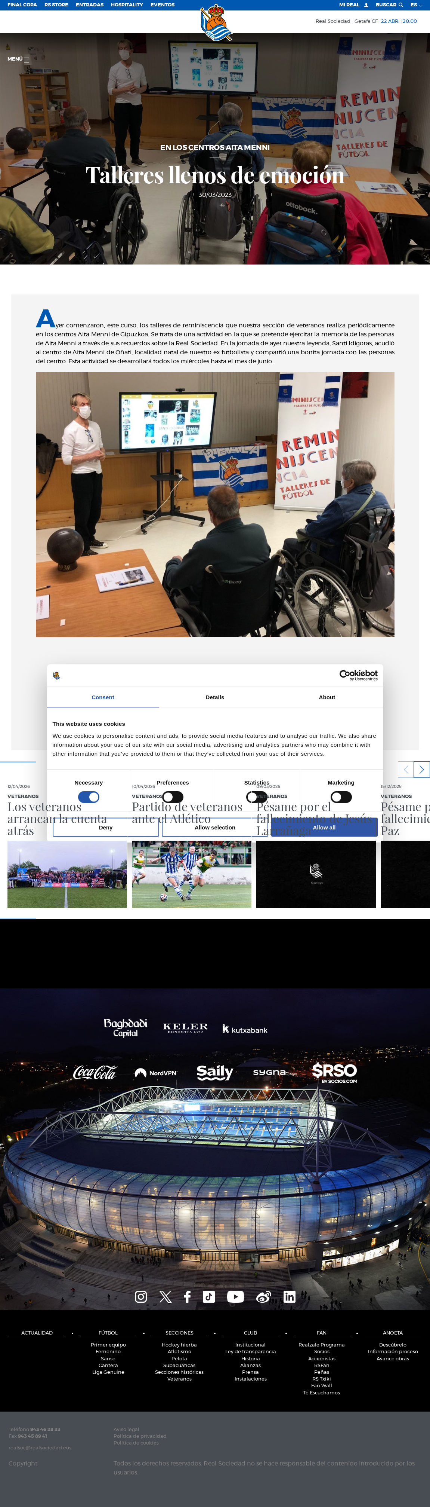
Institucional (250, 1345)
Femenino (108, 1351)
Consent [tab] (103, 697)
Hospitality (127, 5)
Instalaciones (251, 1379)
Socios (322, 1351)
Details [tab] (215, 697)
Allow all (324, 827)
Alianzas (250, 1365)
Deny (106, 827)
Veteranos (179, 1379)
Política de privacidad (140, 1436)
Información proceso (393, 1351)
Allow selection (215, 827)
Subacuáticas (179, 1365)
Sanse (108, 1359)
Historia (250, 1359)
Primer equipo (108, 1345)
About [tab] (327, 697)
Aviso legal (126, 1429)
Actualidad (37, 1333)
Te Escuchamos (321, 1393)
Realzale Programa (321, 1345)
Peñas (321, 1372)
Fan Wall (321, 1386)
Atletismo (179, 1351)
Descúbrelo (392, 1345)
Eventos (162, 5)
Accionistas (321, 1359)
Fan (322, 1333)
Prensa (250, 1372)
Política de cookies (136, 1443)
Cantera (108, 1365)
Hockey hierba (179, 1345)
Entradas (89, 5)
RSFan (322, 1365)
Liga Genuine (108, 1372)
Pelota (179, 1359)
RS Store (56, 5)
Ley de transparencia (250, 1351)
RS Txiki (321, 1379)
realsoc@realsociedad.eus (40, 1448)
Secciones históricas (179, 1372)
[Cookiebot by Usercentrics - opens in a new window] (345, 675)
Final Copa (22, 5)
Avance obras (393, 1359)
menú (18, 59)
